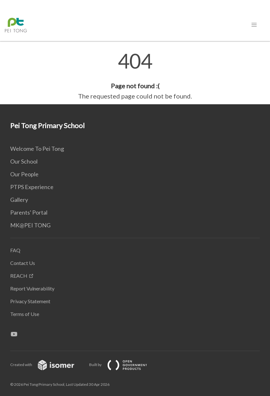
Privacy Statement (30, 301)
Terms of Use (24, 314)
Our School (24, 161)
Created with (47, 364)
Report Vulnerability (32, 288)
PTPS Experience (31, 186)
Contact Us (22, 263)
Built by (123, 364)
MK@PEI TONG (30, 225)
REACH (18, 276)
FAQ (15, 250)
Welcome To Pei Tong (37, 148)
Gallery (19, 199)
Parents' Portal (28, 212)
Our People (24, 174)
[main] (135, 76)
